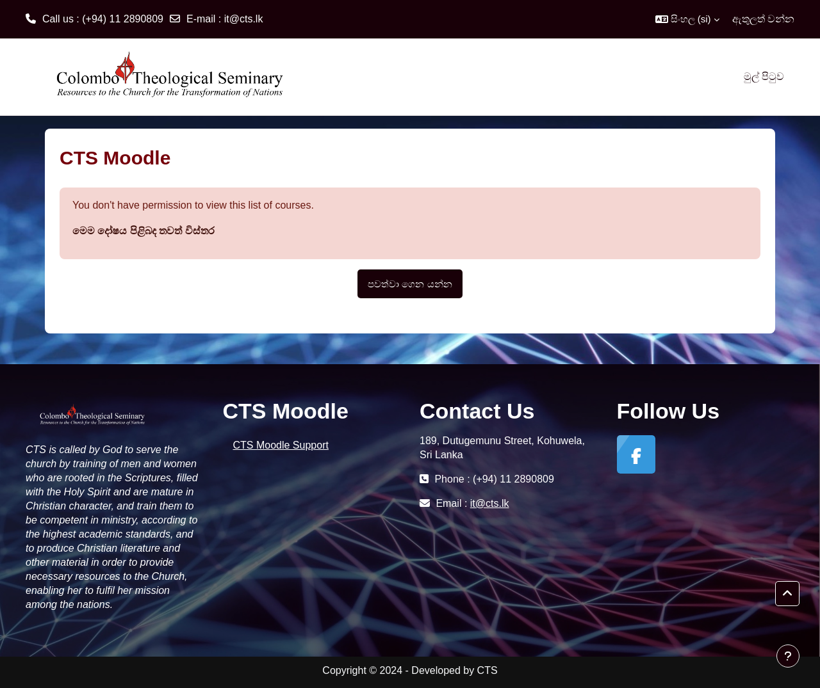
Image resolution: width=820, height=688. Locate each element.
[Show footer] (788, 656)
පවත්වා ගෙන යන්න (410, 283)
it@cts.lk (243, 18)
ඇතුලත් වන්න (763, 18)
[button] (687, 19)
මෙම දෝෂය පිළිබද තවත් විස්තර (143, 230)
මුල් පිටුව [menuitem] (764, 76)
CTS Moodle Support (281, 445)
